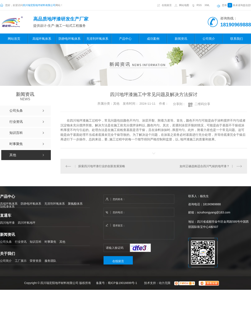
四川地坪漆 (7, 222)
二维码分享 (202, 104)
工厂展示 (21, 260)
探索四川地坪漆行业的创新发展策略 (101, 166)
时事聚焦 (50, 241)
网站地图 (184, 5)
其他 (62, 241)
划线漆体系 (7, 206)
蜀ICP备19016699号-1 (122, 283)
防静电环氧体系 (70, 38)
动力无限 (164, 283)
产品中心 (125, 38)
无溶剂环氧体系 (97, 38)
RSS (199, 5)
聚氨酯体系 (75, 203)
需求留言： (139, 230)
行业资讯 (21, 241)
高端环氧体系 (41, 38)
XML (207, 5)
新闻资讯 (181, 38)
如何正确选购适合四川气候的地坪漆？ (204, 166)
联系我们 (236, 38)
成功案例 (153, 38)
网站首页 (14, 38)
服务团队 (50, 260)
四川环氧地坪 (26, 222)
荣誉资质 (35, 260)
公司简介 (208, 38)
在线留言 (167, 5)
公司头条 (6, 241)
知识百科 (35, 241)
